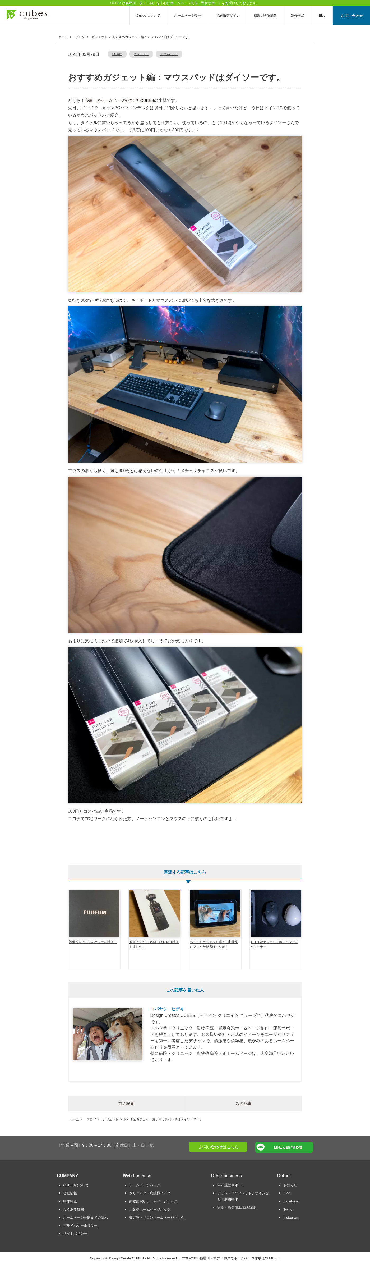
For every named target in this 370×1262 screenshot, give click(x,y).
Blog (323, 15)
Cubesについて (150, 15)
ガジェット (141, 54)
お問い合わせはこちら (219, 1147)
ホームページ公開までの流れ (85, 1217)
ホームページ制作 (189, 15)
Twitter (288, 1209)
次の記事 (244, 1103)
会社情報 (70, 1193)
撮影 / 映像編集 (267, 15)
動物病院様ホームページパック (153, 1201)
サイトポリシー (75, 1234)
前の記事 (126, 1103)
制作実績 (299, 15)
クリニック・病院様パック (149, 1193)
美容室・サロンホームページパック (156, 1217)
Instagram (291, 1217)
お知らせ (290, 1185)
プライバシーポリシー (80, 1226)
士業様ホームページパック (149, 1209)
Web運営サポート (231, 1185)
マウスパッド (169, 54)
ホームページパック (144, 1185)
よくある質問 (73, 1209)
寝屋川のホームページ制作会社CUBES (119, 100)
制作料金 (70, 1201)
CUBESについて (76, 1185)
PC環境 (117, 54)
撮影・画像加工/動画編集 (236, 1207)
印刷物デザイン (229, 15)
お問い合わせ (353, 15)
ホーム (62, 37)
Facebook (290, 1201)
